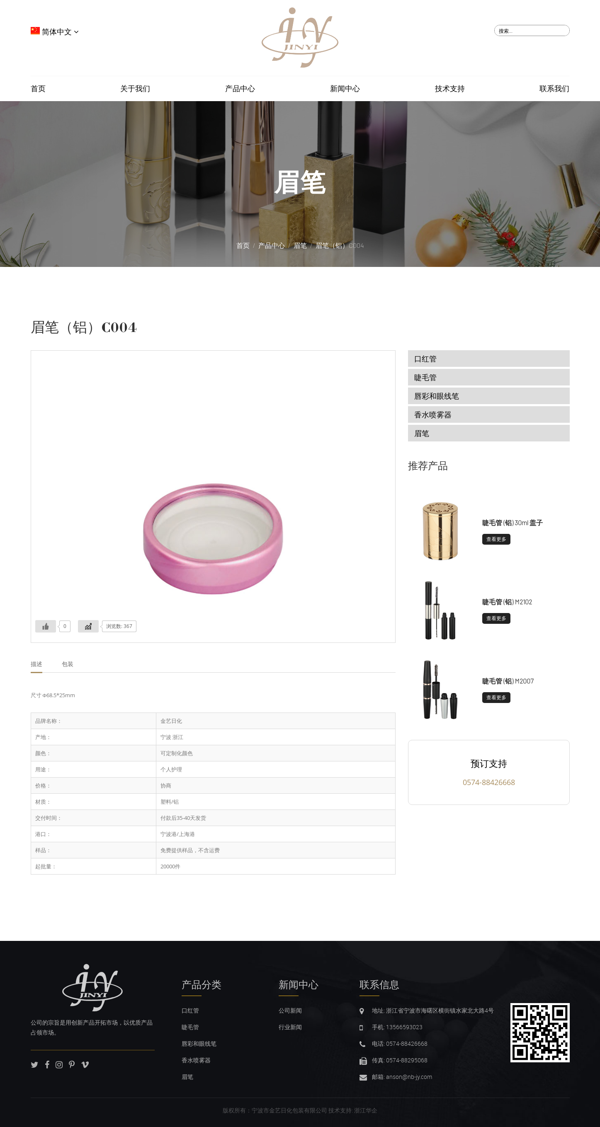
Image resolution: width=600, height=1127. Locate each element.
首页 (38, 89)
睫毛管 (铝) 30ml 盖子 (512, 522)
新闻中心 (345, 89)
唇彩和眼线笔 (436, 396)
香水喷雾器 (433, 414)
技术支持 (450, 89)
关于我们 (135, 89)
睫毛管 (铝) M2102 (507, 602)
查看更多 (496, 539)
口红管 (425, 359)
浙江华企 (365, 1110)
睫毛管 (425, 377)
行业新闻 (290, 1027)
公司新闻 (290, 1010)
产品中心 (240, 89)
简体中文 (55, 32)
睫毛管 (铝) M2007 (507, 681)
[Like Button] (45, 626)
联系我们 (554, 89)
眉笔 (300, 182)
